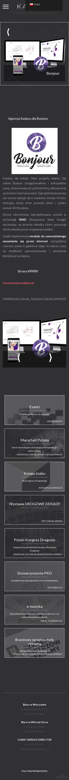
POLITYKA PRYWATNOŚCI (34, 771)
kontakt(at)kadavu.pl (38, 748)
